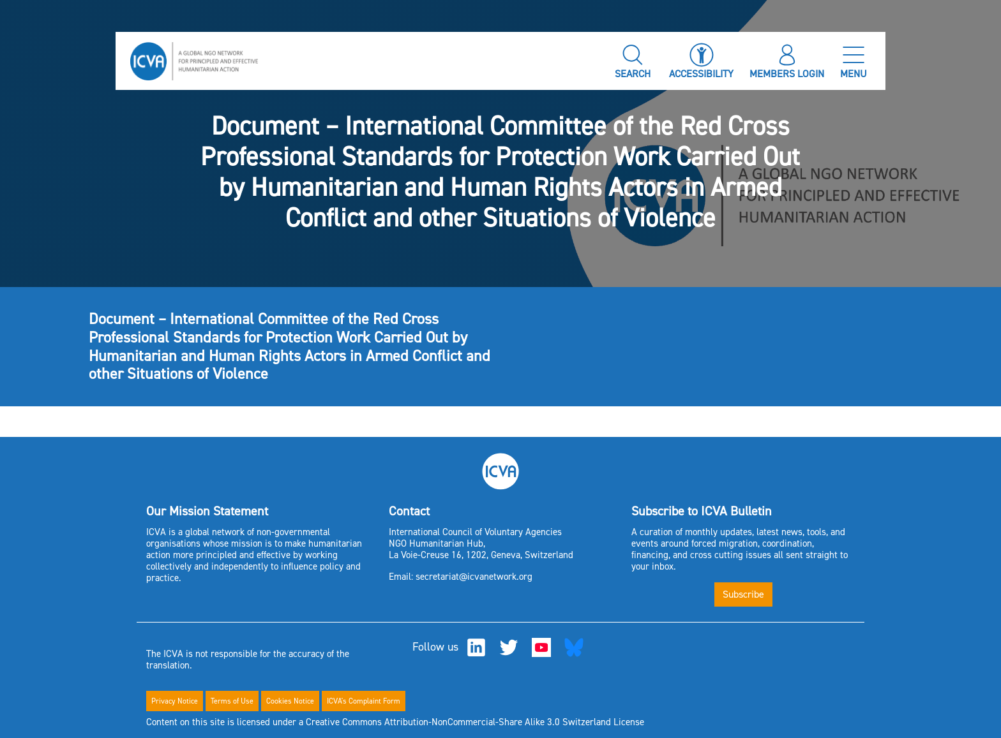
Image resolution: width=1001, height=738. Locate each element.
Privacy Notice (174, 701)
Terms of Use (232, 701)
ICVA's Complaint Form (363, 701)
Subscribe (743, 594)
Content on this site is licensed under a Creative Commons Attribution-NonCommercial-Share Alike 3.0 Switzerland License (395, 722)
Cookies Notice (290, 701)
